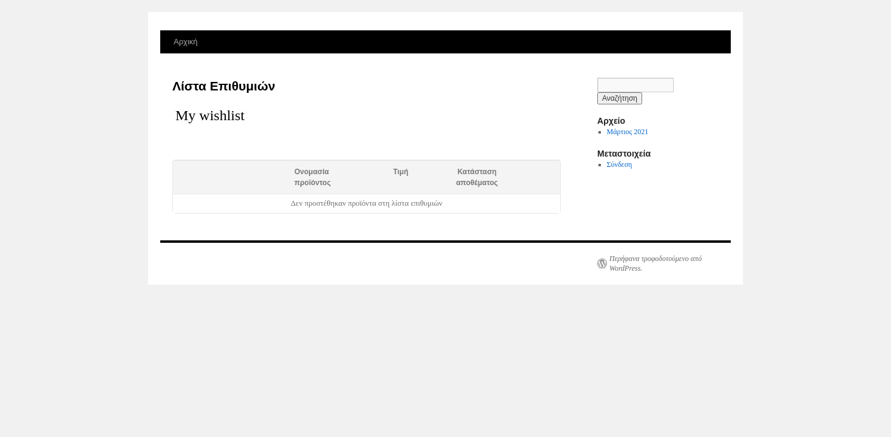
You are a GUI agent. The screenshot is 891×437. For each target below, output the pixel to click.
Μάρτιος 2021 (628, 131)
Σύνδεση (619, 164)
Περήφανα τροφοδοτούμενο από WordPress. (655, 263)
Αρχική (186, 41)
